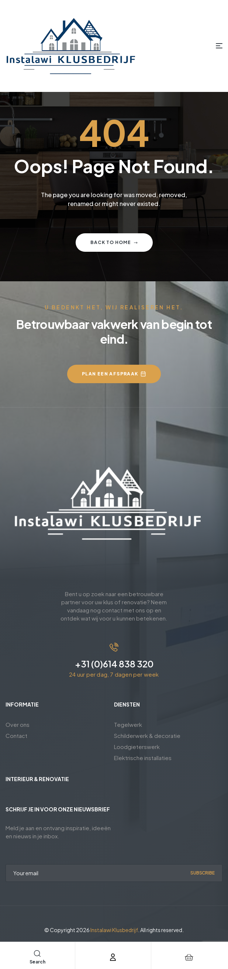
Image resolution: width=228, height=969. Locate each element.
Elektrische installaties (143, 757)
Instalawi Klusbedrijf (114, 930)
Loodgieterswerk (137, 746)
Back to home (114, 242)
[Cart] (189, 957)
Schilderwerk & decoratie (147, 735)
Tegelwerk (128, 724)
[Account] (113, 957)
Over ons (18, 724)
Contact (16, 735)
